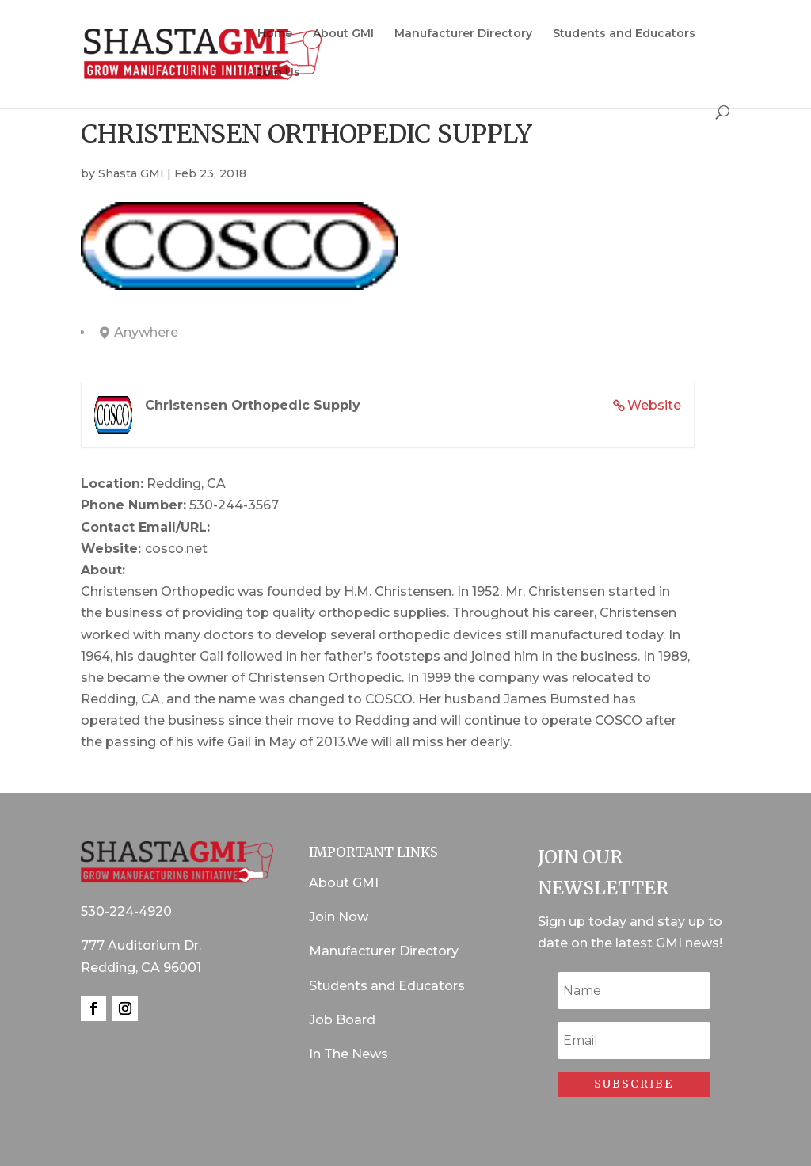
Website (654, 405)
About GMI (343, 34)
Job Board (342, 1019)
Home (274, 34)
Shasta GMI (131, 173)
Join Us (278, 73)
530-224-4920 (126, 911)
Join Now (338, 916)
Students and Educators (624, 34)
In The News (348, 1053)
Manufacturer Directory (463, 34)
